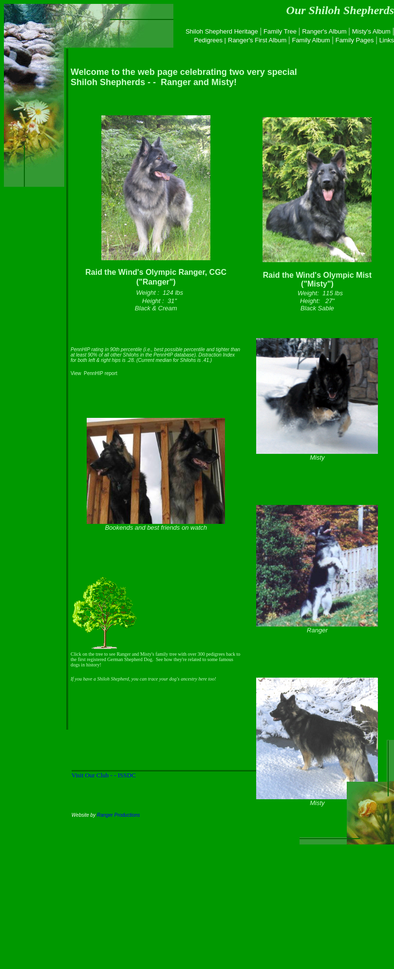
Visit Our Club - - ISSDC (104, 775)
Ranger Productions (118, 815)
